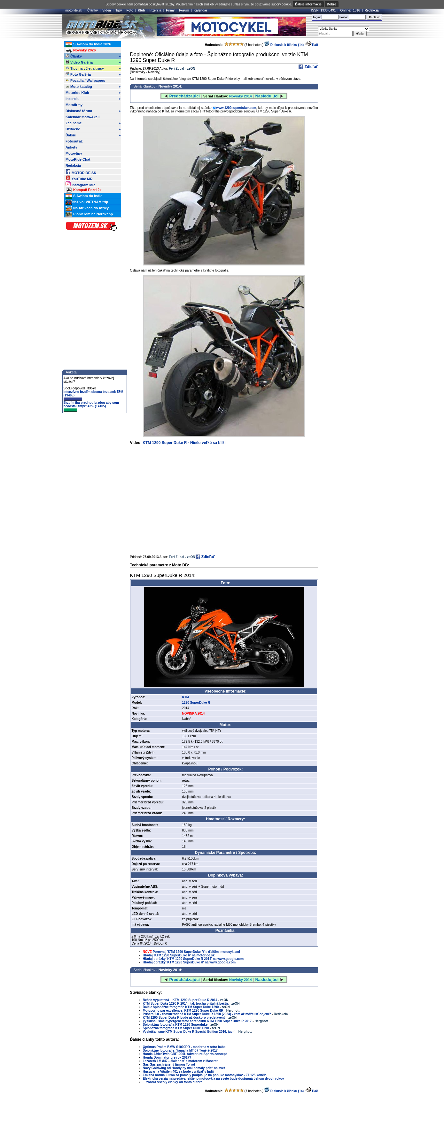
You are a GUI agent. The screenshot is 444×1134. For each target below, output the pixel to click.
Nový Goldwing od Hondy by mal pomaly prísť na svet (184, 1068)
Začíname (93, 123)
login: (317, 17)
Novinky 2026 (81, 50)
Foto (129, 10)
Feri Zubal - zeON (182, 68)
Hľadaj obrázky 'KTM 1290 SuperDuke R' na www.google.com (189, 962)
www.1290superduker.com (236, 108)
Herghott (233, 1010)
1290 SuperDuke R (196, 702)
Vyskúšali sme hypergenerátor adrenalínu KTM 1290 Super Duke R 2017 (197, 1021)
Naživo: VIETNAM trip (87, 202)
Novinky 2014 (170, 86)
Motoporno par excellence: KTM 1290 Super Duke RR (183, 1010)
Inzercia (155, 10)
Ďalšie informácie (308, 4)
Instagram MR (80, 184)
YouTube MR (79, 177)
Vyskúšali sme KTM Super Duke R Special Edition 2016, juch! (189, 1031)
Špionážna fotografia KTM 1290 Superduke (175, 1024)
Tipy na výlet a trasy (93, 68)
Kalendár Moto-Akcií (82, 117)
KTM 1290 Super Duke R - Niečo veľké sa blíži (184, 443)
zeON (224, 1000)
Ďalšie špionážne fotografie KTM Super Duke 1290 (181, 1007)
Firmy (170, 10)
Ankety (71, 147)
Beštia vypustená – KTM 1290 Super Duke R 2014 (180, 1000)
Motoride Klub (93, 92)
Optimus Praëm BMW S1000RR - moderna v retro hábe (184, 1047)
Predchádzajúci (184, 96)
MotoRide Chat (78, 159)
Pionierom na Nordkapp (89, 214)
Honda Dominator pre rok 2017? (167, 1057)
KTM (185, 697)
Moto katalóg (93, 86)
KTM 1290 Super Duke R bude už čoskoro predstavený (184, 1017)
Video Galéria (93, 62)
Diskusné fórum (93, 110)
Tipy (118, 10)
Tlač (314, 45)
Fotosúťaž (74, 141)
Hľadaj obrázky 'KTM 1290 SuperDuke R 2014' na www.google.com (193, 959)
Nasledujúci (266, 96)
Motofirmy (74, 105)
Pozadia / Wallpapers (85, 80)
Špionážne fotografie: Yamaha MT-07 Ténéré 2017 (180, 1050)
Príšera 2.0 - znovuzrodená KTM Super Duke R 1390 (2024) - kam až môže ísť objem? (207, 1014)
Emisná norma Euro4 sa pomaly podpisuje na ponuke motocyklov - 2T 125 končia (205, 1075)
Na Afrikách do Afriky (87, 208)
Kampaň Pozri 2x (84, 190)
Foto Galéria (93, 74)
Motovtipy (74, 153)
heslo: (343, 17)
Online (345, 10)
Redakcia (372, 10)
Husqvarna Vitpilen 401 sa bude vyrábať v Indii (178, 1071)
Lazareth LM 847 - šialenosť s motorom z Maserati (181, 1061)
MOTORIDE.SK (81, 171)
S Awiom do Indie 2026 (88, 44)
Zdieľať (310, 67)
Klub (141, 10)
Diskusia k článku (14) (284, 45)
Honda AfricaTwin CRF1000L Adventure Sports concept (185, 1054)
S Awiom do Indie (84, 196)
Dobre (331, 4)
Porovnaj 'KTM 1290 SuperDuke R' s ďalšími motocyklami (196, 952)
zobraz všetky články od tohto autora (174, 1082)
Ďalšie (93, 135)
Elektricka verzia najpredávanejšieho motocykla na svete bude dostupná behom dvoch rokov (213, 1078)
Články (92, 10)
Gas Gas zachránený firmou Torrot (169, 1064)
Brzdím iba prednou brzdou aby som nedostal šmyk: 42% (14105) (91, 406)
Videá (106, 10)
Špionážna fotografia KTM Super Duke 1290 (176, 1028)
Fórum (184, 10)
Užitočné (93, 129)
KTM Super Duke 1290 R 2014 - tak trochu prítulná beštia (186, 1003)
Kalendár (200, 10)
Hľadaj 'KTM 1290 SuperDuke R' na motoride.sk (179, 955)
